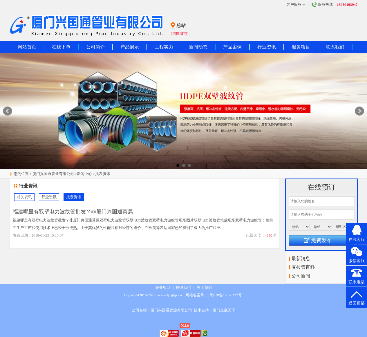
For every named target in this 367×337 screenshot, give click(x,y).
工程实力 (164, 46)
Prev (7, 111)
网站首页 (27, 46)
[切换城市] (180, 33)
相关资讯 (24, 197)
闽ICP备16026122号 (225, 295)
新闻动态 (198, 46)
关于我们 (204, 287)
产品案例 (232, 46)
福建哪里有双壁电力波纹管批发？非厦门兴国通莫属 (73, 212)
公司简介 (95, 46)
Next (359, 111)
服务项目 (301, 46)
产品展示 (129, 46)
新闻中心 (84, 174)
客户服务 (295, 4)
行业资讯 (266, 46)
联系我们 (335, 46)
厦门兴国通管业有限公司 (53, 174)
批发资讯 (102, 174)
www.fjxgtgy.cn (170, 295)
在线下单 (61, 46)
